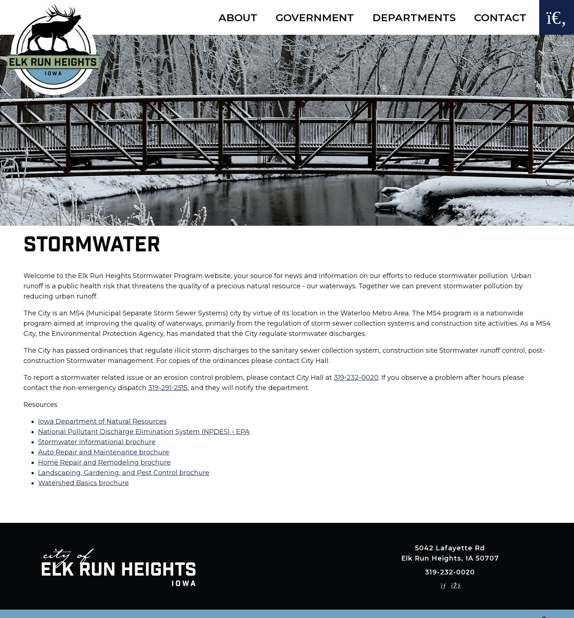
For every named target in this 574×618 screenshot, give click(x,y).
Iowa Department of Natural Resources (102, 421)
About (238, 17)
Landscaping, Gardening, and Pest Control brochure (123, 473)
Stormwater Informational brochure (97, 442)
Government (315, 17)
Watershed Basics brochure (83, 483)
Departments (414, 17)
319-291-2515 (167, 388)
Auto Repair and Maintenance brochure (103, 452)
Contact (500, 17)
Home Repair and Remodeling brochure (104, 462)
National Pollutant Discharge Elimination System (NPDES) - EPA (144, 432)
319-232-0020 (356, 378)
